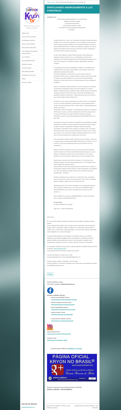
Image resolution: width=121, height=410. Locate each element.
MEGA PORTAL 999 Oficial (29, 47)
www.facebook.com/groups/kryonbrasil (62, 321)
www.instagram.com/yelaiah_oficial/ (57, 340)
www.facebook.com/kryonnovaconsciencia (63, 309)
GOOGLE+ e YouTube (75, 348)
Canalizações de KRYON (28, 40)
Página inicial (25, 33)
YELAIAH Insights (26, 68)
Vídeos (24, 78)
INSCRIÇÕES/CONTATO (28, 60)
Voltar (50, 274)
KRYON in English (26, 82)
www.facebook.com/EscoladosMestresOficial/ (64, 299)
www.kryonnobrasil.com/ (60, 248)
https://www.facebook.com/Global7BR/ (62, 314)
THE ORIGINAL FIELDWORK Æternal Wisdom (29, 52)
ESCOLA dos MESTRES (28, 44)
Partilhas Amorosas (27, 64)
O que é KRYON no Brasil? (29, 36)
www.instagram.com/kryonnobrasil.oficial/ (59, 334)
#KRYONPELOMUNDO (28, 71)
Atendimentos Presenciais (28, 75)
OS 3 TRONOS (26, 57)
